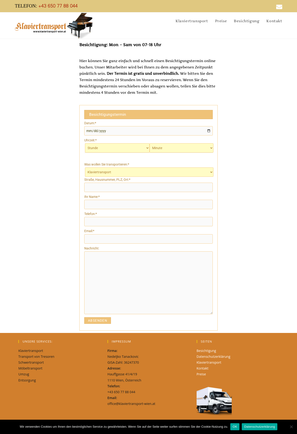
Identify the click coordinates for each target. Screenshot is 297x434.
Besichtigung (206, 350)
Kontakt (203, 368)
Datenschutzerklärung (213, 356)
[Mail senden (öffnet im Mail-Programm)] (277, 7)
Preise (201, 374)
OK (235, 426)
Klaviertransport (209, 362)
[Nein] (291, 426)
